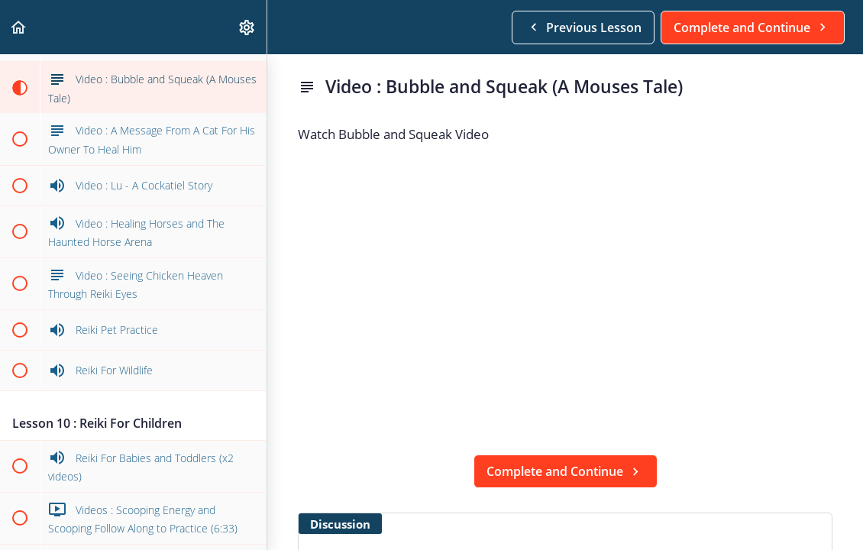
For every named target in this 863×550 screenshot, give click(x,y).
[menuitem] (247, 27)
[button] (19, 27)
